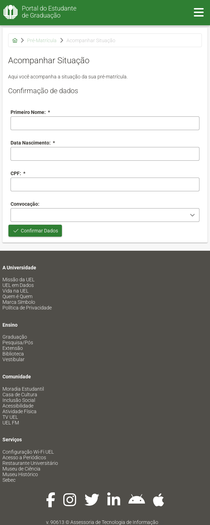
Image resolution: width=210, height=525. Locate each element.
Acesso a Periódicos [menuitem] (24, 457)
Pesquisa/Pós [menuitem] (17, 342)
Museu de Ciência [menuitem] (21, 469)
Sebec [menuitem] (8, 480)
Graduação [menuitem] (14, 337)
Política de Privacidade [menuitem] (27, 307)
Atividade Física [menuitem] (19, 411)
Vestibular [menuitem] (13, 359)
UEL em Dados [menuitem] (18, 285)
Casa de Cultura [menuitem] (19, 394)
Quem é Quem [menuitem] (17, 296)
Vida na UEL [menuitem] (15, 291)
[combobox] (105, 154)
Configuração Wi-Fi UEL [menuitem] (28, 452)
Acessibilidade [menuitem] (17, 406)
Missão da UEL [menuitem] (18, 279)
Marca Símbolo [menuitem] (18, 302)
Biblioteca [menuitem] (13, 354)
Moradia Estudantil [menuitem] (23, 389)
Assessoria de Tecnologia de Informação (114, 522)
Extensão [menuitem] (12, 348)
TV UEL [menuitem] (10, 417)
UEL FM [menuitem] (10, 422)
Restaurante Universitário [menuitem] (30, 463)
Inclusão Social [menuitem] (18, 400)
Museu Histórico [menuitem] (20, 474)
